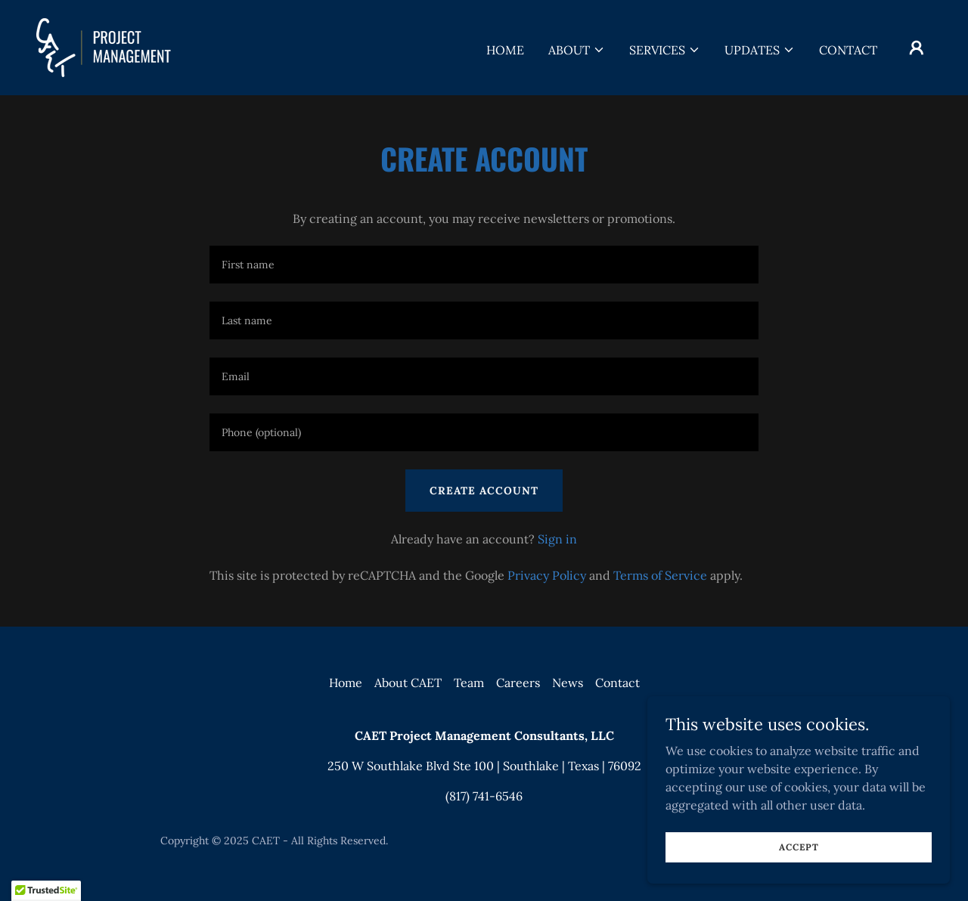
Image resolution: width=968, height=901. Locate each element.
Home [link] (505, 49)
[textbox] (483, 264)
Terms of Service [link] (660, 575)
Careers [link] (518, 682)
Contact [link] (848, 49)
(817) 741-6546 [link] (484, 795)
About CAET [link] (408, 682)
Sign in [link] (557, 538)
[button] (576, 50)
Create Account (484, 490)
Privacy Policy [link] (546, 575)
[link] (103, 46)
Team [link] (469, 682)
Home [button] (345, 682)
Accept (799, 847)
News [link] (567, 682)
